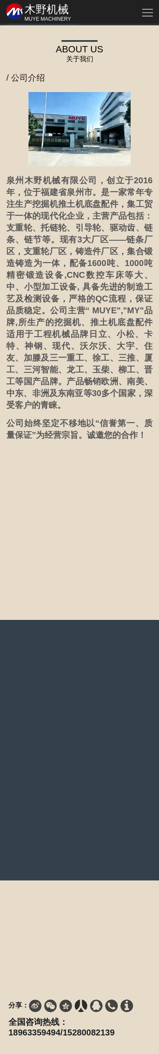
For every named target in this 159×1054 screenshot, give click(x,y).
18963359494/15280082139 (61, 1032)
